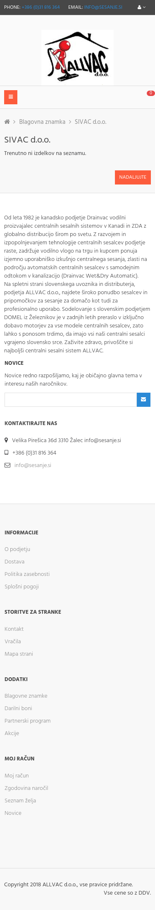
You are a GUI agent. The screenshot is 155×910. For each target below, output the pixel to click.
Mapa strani (19, 654)
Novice (13, 813)
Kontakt (14, 629)
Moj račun (17, 776)
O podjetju (17, 549)
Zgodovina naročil (26, 788)
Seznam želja (20, 801)
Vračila (13, 642)
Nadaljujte (132, 177)
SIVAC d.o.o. (90, 122)
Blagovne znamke (26, 696)
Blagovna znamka (42, 122)
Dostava (14, 562)
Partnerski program (28, 721)
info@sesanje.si (103, 7)
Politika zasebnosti (27, 574)
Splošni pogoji (22, 587)
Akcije (12, 733)
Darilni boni (18, 708)
